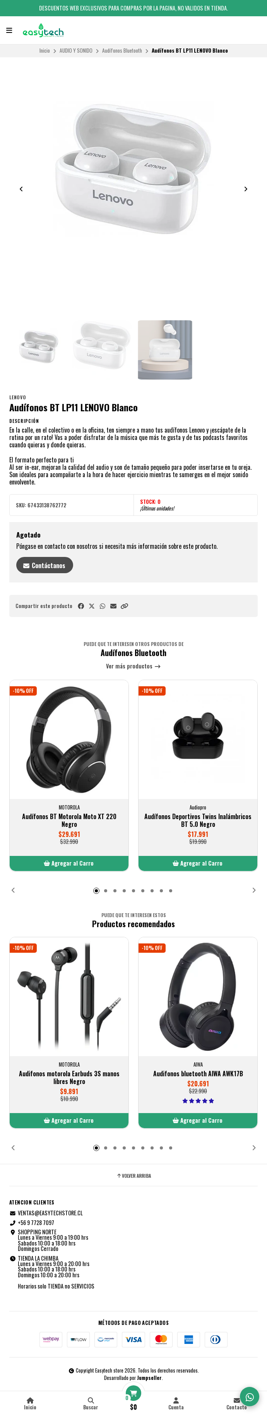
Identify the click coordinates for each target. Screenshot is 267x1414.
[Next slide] (246, 189)
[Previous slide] (21, 189)
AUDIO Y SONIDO (76, 50)
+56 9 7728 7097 (31, 1222)
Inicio (44, 50)
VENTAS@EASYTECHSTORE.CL (46, 1213)
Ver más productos (133, 666)
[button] (124, 606)
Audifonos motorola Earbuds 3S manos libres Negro (69, 1077)
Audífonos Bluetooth (122, 50)
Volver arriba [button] (133, 1175)
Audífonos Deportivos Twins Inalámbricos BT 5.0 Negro (198, 820)
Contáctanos (43, 565)
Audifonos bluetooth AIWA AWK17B (198, 1073)
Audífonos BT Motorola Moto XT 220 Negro (69, 820)
